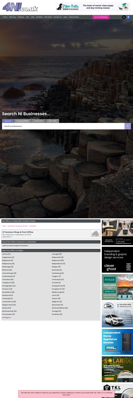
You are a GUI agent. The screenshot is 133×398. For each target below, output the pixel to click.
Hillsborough (57, 292)
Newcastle (56, 305)
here (102, 393)
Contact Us (58, 17)
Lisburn (55, 298)
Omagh (55, 311)
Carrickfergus (8, 273)
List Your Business (101, 17)
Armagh (55, 254)
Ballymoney (7, 264)
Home (5, 17)
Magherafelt (7, 305)
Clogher (55, 276)
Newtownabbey (58, 308)
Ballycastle (56, 257)
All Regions (6, 317)
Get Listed (48, 17)
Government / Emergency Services (17, 226)
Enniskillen (6, 292)
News (65, 17)
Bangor (55, 267)
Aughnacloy (7, 257)
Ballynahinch (57, 264)
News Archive (74, 17)
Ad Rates (39, 17)
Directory (12, 17)
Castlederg (56, 273)
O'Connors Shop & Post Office (17, 232)
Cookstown (56, 279)
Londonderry (7, 302)
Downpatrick (57, 286)
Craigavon (6, 283)
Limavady (6, 298)
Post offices (32, 226)
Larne (54, 295)
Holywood (6, 295)
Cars (27, 17)
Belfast (5, 270)
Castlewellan (7, 276)
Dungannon (56, 289)
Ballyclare (6, 260)
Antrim (5, 254)
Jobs (32, 17)
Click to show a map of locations (15, 246)
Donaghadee (7, 286)
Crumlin (55, 283)
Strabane (56, 314)
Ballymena (56, 260)
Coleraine (6, 279)
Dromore (6, 289)
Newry (4, 308)
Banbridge (6, 267)
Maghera (55, 302)
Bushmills (56, 270)
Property (21, 17)
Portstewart (7, 314)
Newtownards (7, 311)
